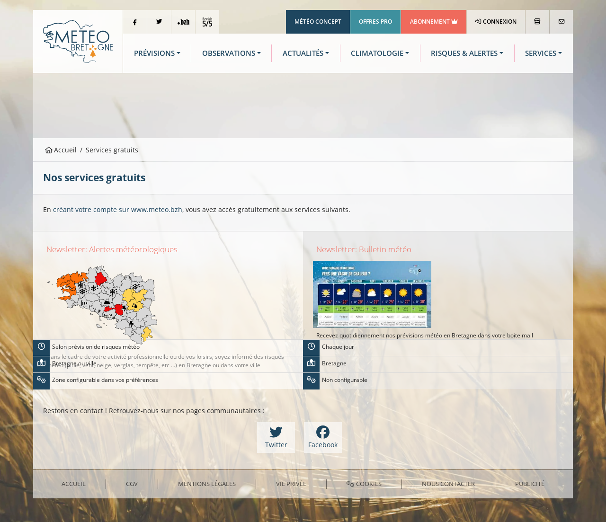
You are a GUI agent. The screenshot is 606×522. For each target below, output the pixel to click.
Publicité (529, 483)
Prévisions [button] (154, 53)
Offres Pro (375, 22)
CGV (132, 483)
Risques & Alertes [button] (464, 53)
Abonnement (434, 22)
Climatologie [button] (377, 53)
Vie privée (291, 483)
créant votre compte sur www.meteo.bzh (117, 209)
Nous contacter (448, 483)
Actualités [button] (303, 53)
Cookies (364, 483)
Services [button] (540, 53)
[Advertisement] (303, 104)
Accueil (61, 149)
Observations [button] (228, 53)
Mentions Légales (207, 483)
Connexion (496, 22)
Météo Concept (317, 22)
